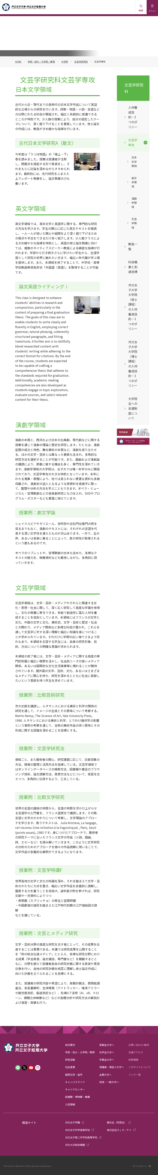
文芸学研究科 (81, 61)
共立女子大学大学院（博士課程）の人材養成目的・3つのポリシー (132, 364)
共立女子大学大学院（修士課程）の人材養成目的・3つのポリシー (132, 307)
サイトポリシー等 (142, 1166)
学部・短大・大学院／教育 (41, 61)
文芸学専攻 (132, 142)
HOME (18, 61)
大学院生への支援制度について (132, 408)
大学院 (64, 61)
